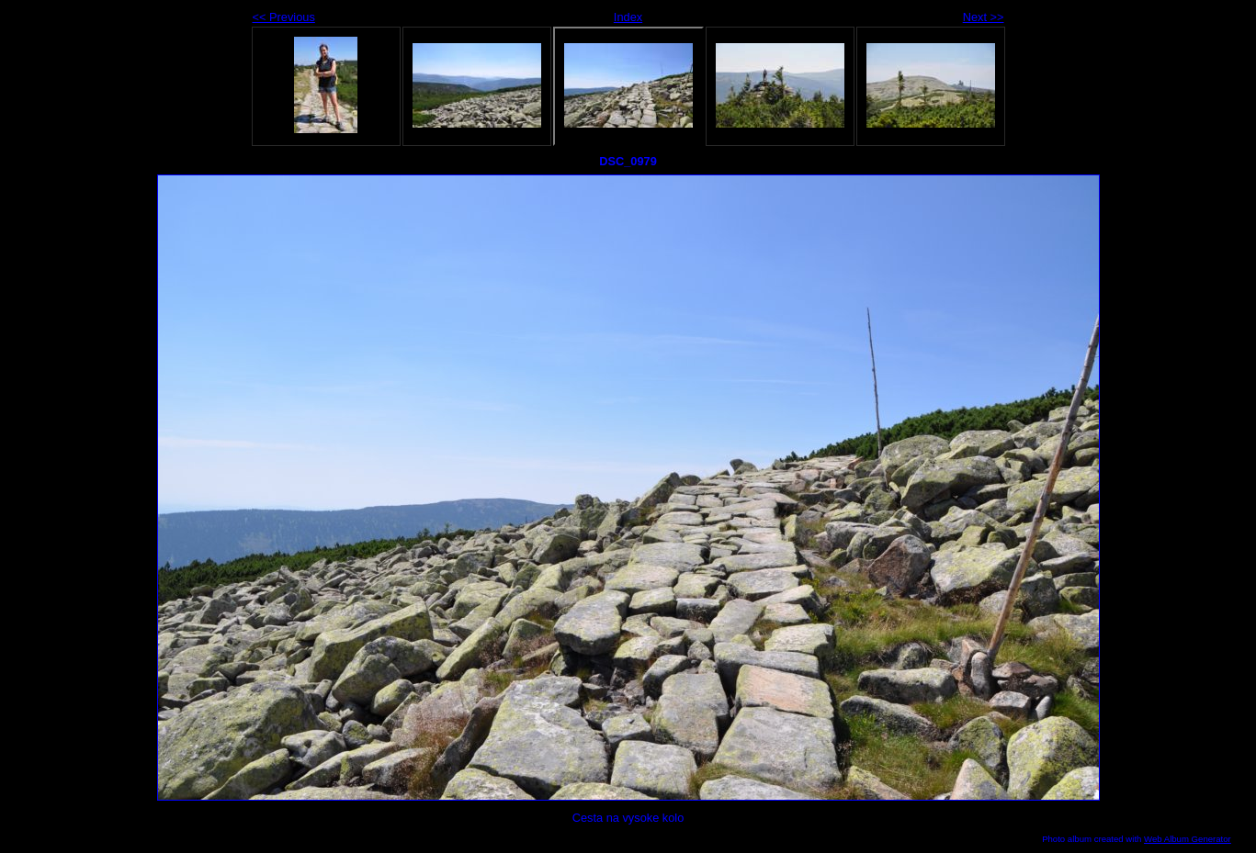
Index (628, 17)
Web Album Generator (1187, 839)
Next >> (983, 17)
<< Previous (284, 17)
